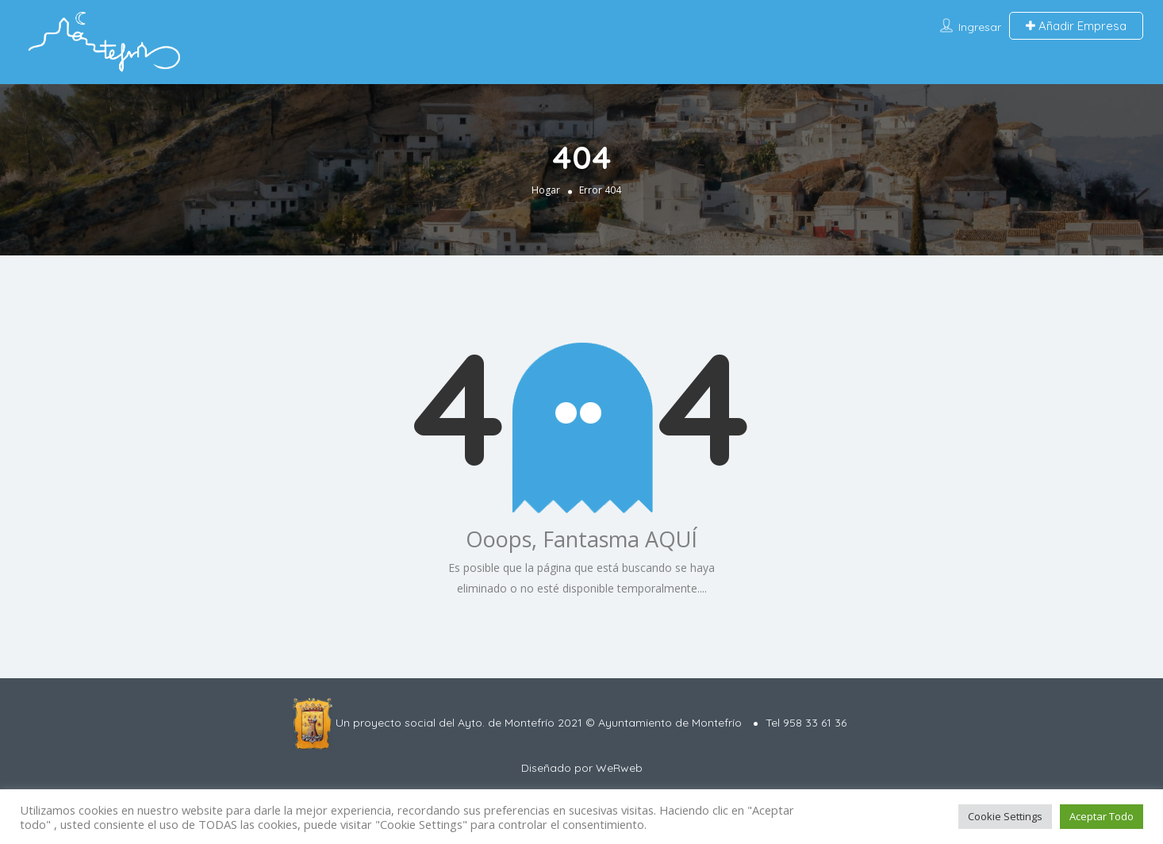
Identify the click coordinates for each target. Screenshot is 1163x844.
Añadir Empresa (1076, 25)
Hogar (546, 190)
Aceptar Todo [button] (1101, 816)
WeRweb (619, 768)
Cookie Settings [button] (1005, 816)
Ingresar (979, 27)
